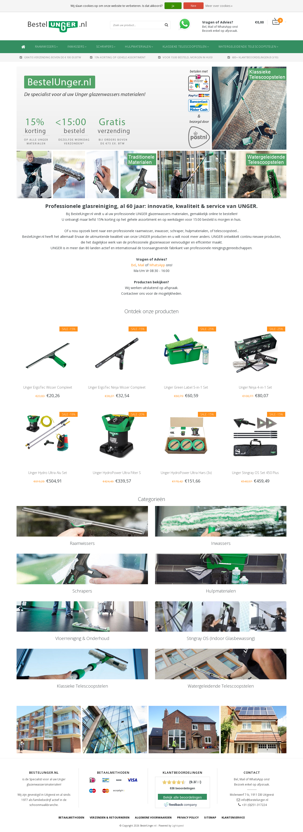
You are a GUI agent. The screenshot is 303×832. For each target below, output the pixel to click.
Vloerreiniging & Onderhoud (82, 638)
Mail (141, 265)
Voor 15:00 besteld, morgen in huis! (185, 57)
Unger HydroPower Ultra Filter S (117, 472)
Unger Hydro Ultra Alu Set (47, 472)
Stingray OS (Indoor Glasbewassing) (221, 638)
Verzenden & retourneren (109, 817)
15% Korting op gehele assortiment (118, 57)
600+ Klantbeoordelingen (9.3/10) (252, 57)
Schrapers (106, 47)
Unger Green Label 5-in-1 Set (186, 387)
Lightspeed (178, 825)
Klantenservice (233, 817)
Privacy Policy (188, 817)
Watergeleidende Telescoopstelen (248, 47)
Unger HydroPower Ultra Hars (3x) (186, 472)
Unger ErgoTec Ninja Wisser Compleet (117, 387)
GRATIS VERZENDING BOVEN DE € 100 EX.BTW (50, 57)
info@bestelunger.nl (254, 800)
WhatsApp (157, 265)
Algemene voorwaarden (153, 817)
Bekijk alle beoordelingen (182, 797)
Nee (193, 6)
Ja (173, 6)
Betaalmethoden (71, 817)
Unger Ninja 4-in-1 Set (255, 387)
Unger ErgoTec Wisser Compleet (47, 387)
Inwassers (77, 47)
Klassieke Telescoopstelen (186, 47)
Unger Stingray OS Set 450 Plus (255, 472)
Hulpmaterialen (139, 47)
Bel (133, 265)
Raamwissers (46, 47)
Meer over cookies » (218, 6)
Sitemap (210, 817)
